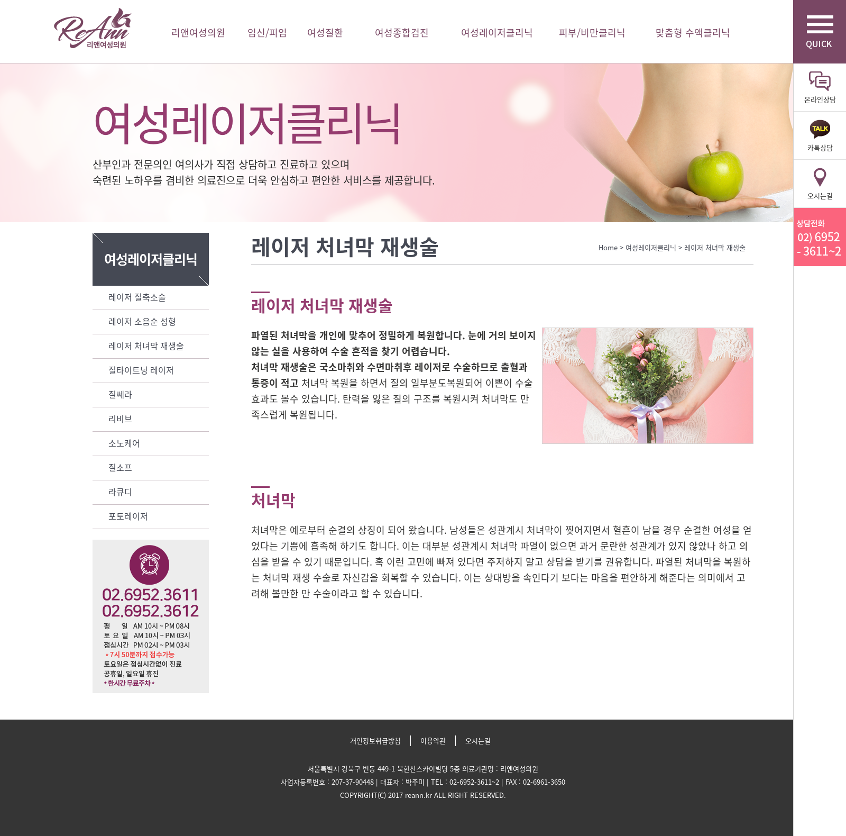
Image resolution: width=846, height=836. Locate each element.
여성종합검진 (402, 32)
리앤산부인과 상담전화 (820, 237)
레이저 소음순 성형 (142, 321)
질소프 (120, 467)
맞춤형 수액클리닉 (693, 32)
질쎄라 (120, 394)
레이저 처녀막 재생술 (146, 345)
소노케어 (124, 443)
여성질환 (325, 32)
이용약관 (433, 740)
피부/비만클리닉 (592, 32)
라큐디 (120, 491)
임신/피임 (267, 32)
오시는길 (478, 740)
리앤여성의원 (92, 28)
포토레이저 (128, 516)
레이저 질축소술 (137, 296)
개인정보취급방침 (375, 740)
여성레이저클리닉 (497, 32)
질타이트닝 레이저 (141, 370)
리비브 (120, 418)
